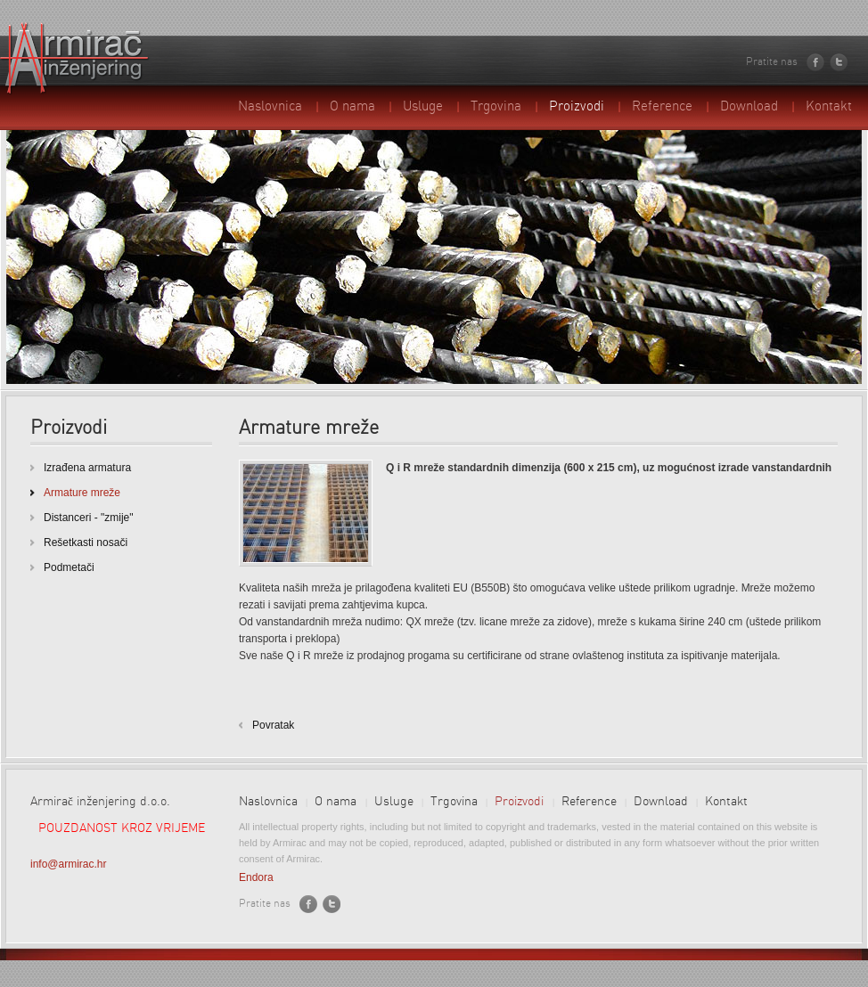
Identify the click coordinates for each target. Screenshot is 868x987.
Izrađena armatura (87, 467)
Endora (256, 877)
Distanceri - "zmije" (89, 517)
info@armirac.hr (68, 864)
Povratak (273, 725)
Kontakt (829, 107)
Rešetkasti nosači (85, 542)
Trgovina (496, 107)
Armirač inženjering (75, 58)
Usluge (423, 107)
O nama (352, 107)
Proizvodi (576, 107)
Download (749, 107)
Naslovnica (270, 107)
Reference (662, 107)
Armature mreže (82, 492)
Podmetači (69, 567)
